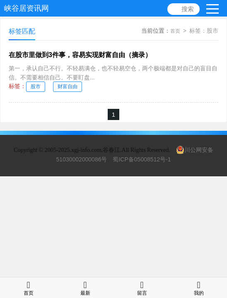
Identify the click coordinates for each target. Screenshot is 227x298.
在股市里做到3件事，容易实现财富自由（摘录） (80, 54)
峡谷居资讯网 (26, 8)
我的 (199, 287)
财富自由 (67, 86)
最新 (85, 287)
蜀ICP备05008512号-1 (142, 159)
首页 (175, 31)
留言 (142, 287)
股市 (36, 86)
